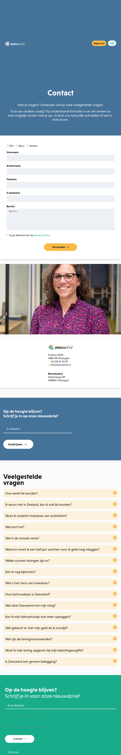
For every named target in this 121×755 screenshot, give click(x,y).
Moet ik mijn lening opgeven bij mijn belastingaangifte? (44, 650)
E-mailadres (13, 192)
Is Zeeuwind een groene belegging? (31, 661)
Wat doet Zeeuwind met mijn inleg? (30, 605)
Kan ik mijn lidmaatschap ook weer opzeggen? (38, 617)
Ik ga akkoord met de (29, 235)
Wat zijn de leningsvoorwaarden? (28, 639)
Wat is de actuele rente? (22, 538)
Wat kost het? (14, 527)
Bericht (11, 206)
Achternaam (14, 165)
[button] (60, 493)
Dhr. (11, 145)
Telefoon (12, 179)
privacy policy (42, 235)
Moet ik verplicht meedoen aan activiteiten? (36, 516)
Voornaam (12, 152)
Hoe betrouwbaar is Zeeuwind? (27, 594)
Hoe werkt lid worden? (21, 493)
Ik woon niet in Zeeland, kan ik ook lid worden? (38, 505)
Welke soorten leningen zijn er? (27, 561)
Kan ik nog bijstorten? (20, 572)
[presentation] (26, 722)
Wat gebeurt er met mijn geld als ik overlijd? (36, 628)
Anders (33, 145)
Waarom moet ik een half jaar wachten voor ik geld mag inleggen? (52, 549)
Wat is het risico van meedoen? (27, 583)
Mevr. (21, 145)
